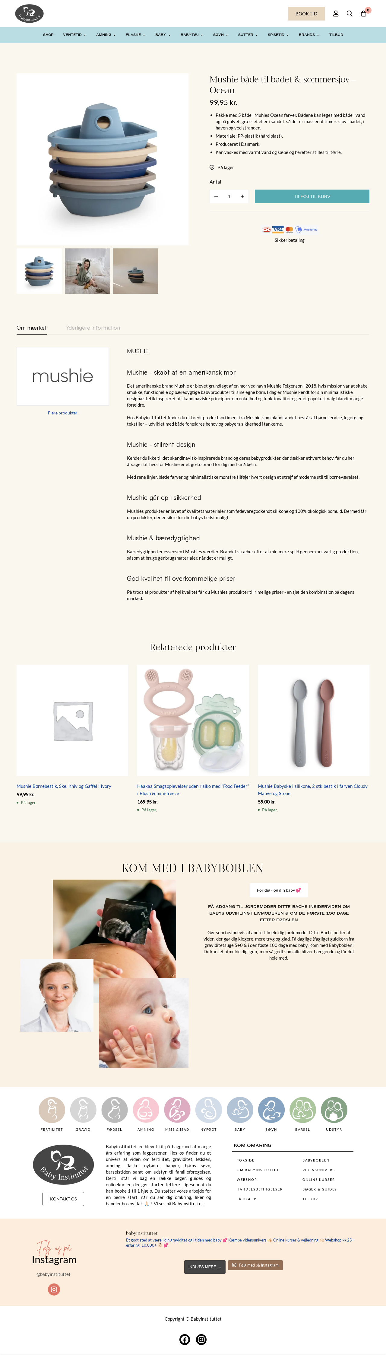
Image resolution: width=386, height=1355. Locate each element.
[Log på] (332, 13)
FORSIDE (245, 1160)
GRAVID (83, 1129)
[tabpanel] (193, 474)
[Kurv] (363, 13)
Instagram (54, 1259)
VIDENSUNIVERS (318, 1170)
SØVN (271, 1129)
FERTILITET (52, 1129)
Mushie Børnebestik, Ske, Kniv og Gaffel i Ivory (64, 786)
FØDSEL (114, 1129)
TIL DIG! (310, 1199)
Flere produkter (63, 412)
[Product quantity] (229, 196)
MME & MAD (177, 1129)
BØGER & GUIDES (319, 1189)
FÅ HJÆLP (246, 1199)
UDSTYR (334, 1129)
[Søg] (348, 13)
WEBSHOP (247, 1179)
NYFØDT (209, 1129)
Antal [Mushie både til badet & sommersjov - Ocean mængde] (215, 181)
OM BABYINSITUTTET (258, 1170)
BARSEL (302, 1129)
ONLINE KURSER (318, 1179)
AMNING (146, 1129)
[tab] (32, 327)
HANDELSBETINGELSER (260, 1189)
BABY (240, 1129)
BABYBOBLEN (316, 1160)
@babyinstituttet (54, 1274)
